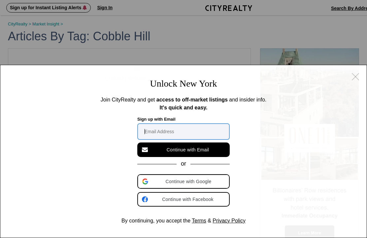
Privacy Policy (229, 220)
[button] (184, 181)
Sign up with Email (156, 119)
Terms (199, 220)
